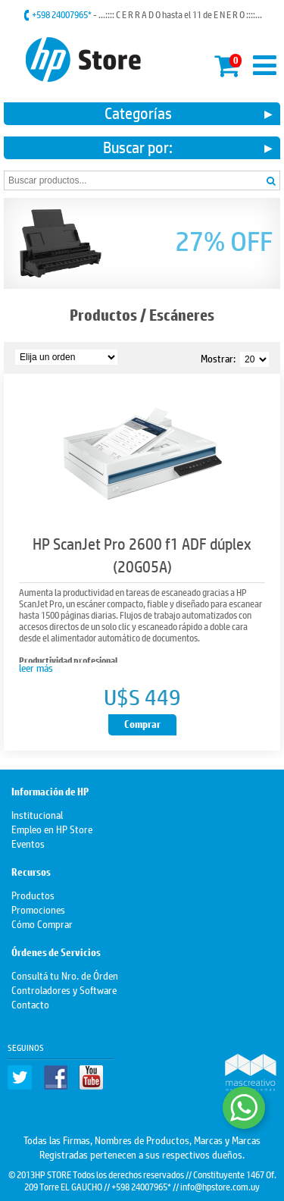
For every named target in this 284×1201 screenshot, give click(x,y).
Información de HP (50, 792)
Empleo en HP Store (51, 828)
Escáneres (181, 315)
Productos (103, 315)
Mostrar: (218, 357)
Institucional (37, 814)
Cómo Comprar (42, 923)
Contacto (30, 1003)
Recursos (31, 872)
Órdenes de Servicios (56, 952)
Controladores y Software (64, 989)
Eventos (28, 843)
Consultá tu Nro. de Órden (64, 974)
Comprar (142, 724)
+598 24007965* (62, 14)
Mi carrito (228, 63)
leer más (36, 667)
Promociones (38, 909)
